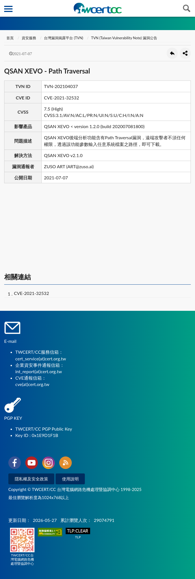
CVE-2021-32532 (31, 293)
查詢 (186, 8)
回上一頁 (172, 53)
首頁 (10, 38)
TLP (78, 533)
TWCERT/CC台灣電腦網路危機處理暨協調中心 (22, 547)
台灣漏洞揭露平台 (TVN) (63, 38)
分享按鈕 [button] (185, 53)
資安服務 (29, 38)
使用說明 (70, 478)
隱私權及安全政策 (31, 478)
